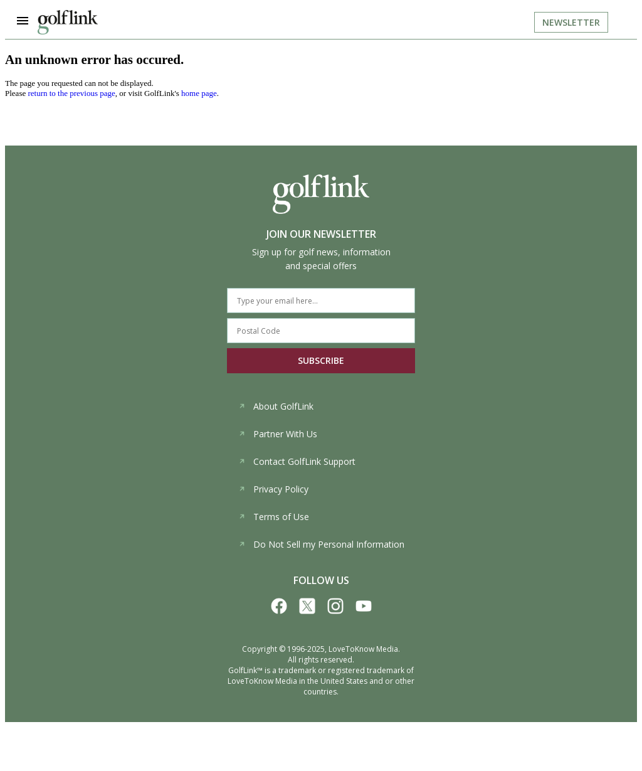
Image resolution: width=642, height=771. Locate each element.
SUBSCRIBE (321, 360)
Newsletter (571, 22)
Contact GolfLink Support (296, 461)
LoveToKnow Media (363, 649)
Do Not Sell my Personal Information (321, 544)
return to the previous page (71, 93)
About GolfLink (275, 406)
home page (199, 93)
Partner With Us (277, 434)
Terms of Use (273, 517)
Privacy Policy (273, 489)
